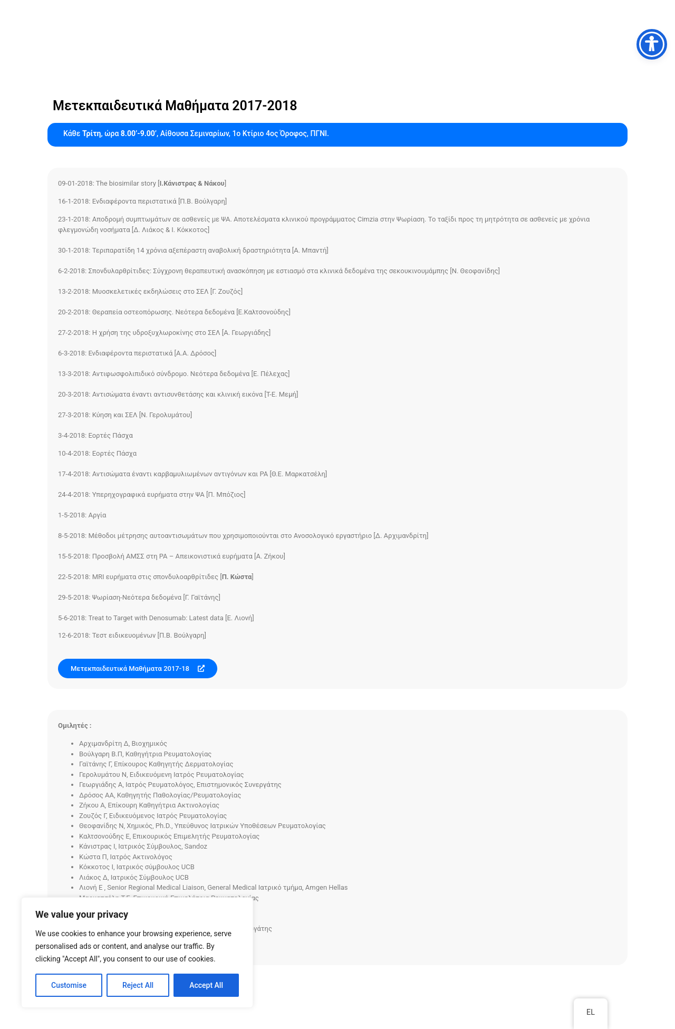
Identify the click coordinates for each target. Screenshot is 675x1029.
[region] (137, 952)
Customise (68, 985)
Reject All (137, 985)
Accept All (206, 985)
